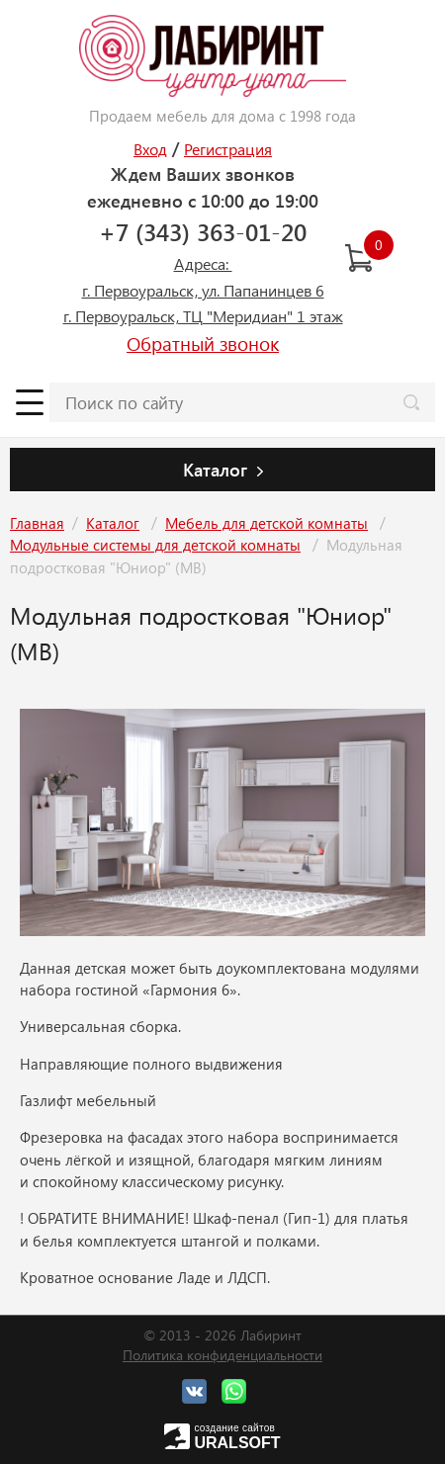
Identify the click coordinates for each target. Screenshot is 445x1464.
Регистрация (228, 148)
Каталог (112, 523)
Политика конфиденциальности (222, 1354)
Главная (37, 523)
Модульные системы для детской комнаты (155, 545)
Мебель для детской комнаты (266, 523)
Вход (150, 148)
